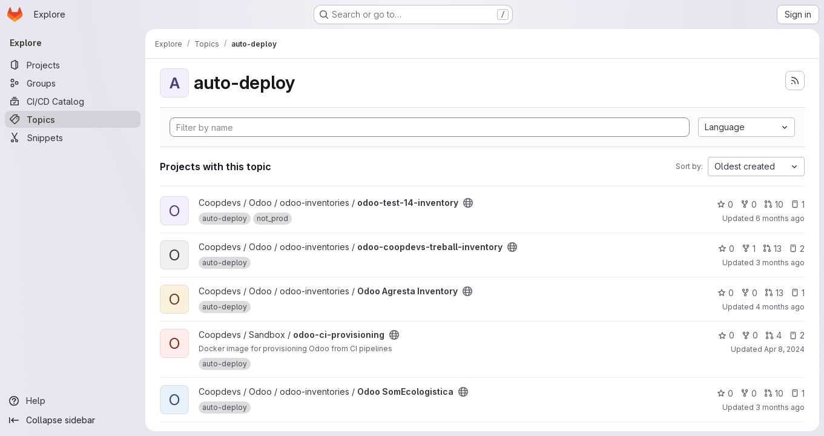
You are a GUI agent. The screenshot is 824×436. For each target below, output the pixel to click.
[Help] (72, 400)
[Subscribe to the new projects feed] (795, 80)
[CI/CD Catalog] (72, 101)
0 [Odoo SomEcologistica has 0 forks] (748, 393)
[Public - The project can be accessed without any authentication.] (468, 203)
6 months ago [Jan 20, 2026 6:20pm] (780, 218)
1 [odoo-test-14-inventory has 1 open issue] (798, 204)
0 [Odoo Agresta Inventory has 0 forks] (749, 293)
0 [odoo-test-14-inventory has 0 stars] (725, 204)
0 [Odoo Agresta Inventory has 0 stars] (725, 293)
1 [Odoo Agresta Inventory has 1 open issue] (798, 293)
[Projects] (72, 64)
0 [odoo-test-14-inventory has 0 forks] (748, 204)
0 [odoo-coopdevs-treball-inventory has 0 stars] (726, 248)
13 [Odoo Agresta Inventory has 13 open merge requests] (774, 293)
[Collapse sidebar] (72, 420)
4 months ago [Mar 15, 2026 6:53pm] (780, 306)
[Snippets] (72, 137)
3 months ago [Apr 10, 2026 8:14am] (780, 407)
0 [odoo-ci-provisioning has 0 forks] (750, 335)
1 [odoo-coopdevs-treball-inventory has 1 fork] (749, 248)
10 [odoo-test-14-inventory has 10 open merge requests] (773, 204)
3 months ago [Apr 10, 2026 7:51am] (780, 262)
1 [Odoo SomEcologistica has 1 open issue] (798, 393)
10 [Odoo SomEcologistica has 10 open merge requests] (773, 393)
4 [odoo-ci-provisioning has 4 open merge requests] (773, 335)
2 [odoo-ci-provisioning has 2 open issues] (797, 335)
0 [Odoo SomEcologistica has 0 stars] (725, 393)
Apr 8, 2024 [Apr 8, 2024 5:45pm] (784, 349)
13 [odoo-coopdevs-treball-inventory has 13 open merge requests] (772, 248)
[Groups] (72, 82)
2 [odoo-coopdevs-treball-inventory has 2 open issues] (797, 248)
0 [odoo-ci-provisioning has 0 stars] (726, 335)
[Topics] (72, 119)
